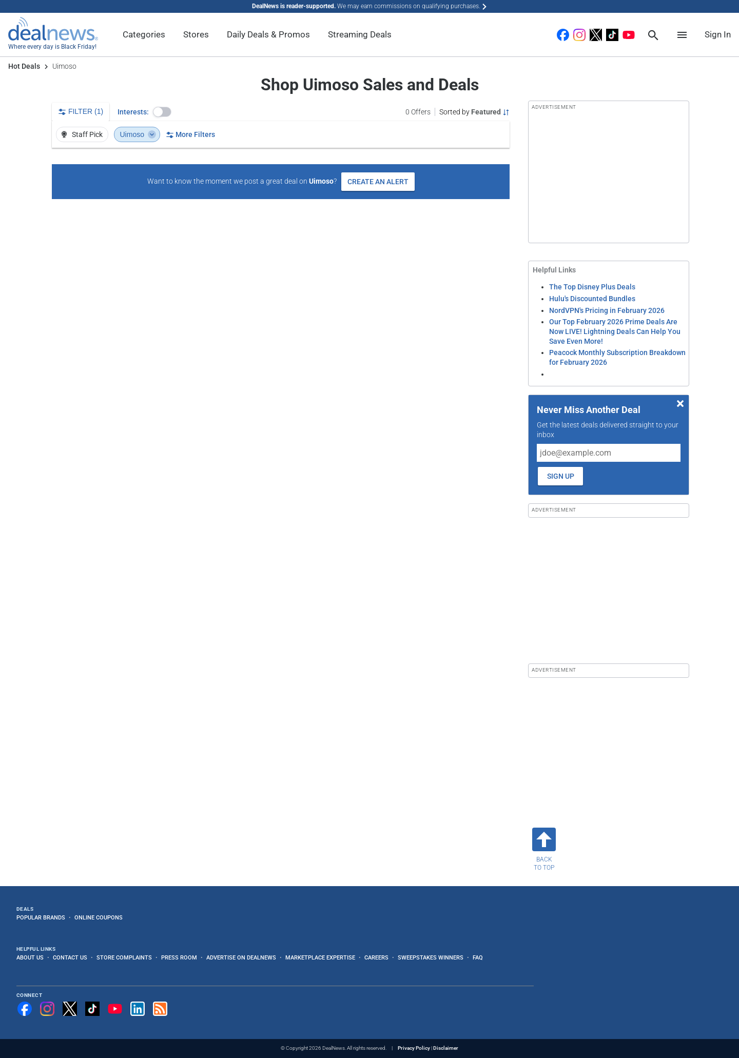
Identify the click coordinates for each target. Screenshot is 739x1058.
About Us (30, 957)
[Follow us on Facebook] (24, 1009)
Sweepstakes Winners (430, 957)
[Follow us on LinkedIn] (137, 1009)
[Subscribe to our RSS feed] (160, 1009)
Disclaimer (445, 1048)
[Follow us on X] (70, 1009)
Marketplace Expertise (320, 957)
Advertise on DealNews (241, 957)
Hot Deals (24, 66)
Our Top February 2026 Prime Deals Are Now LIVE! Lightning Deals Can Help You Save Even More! (614, 331)
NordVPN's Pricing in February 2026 (607, 310)
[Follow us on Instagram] (47, 1009)
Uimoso (138, 134)
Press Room (179, 957)
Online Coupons (98, 917)
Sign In (718, 34)
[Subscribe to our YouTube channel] (115, 1009)
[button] (162, 112)
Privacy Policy (414, 1048)
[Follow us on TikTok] (92, 1009)
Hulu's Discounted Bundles (592, 299)
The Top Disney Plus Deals (592, 287)
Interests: (133, 112)
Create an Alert (378, 182)
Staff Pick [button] (81, 134)
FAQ (478, 957)
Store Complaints (124, 957)
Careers (376, 957)
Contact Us (70, 957)
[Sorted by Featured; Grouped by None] (474, 112)
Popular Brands (40, 917)
